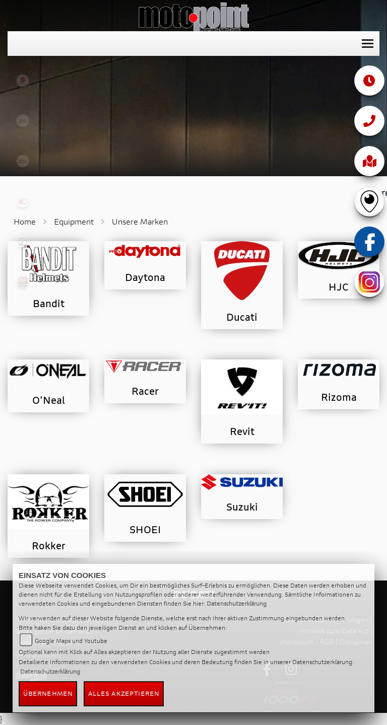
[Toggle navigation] (367, 43)
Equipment (74, 221)
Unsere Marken (140, 221)
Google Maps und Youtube (71, 640)
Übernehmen (48, 693)
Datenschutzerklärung (237, 603)
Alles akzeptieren (124, 693)
